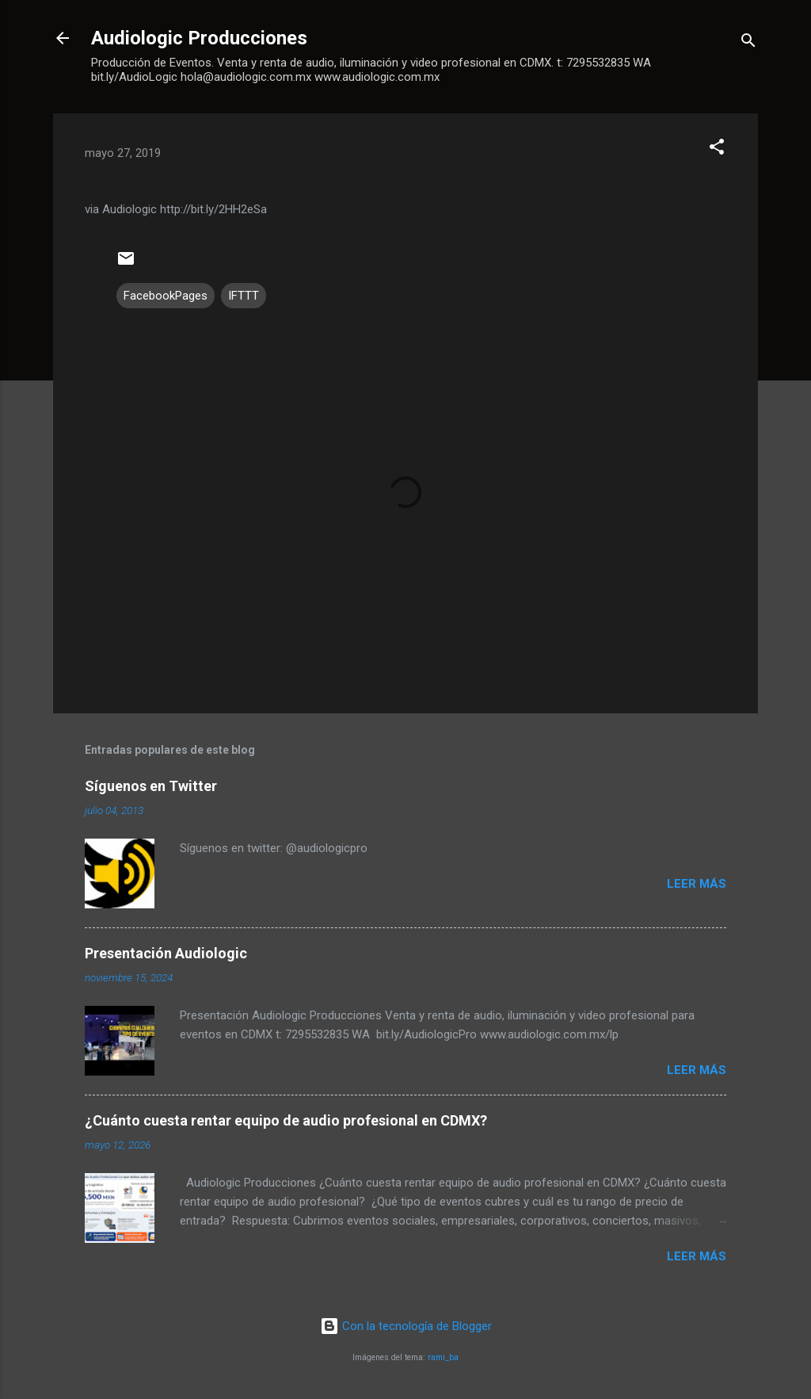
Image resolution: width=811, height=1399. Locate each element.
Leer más (696, 884)
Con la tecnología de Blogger (406, 1326)
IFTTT (243, 296)
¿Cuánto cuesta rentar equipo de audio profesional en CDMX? (286, 1120)
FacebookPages (166, 296)
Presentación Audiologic (166, 953)
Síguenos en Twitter (151, 786)
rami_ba (443, 1357)
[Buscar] (748, 43)
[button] (716, 149)
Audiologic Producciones (199, 38)
